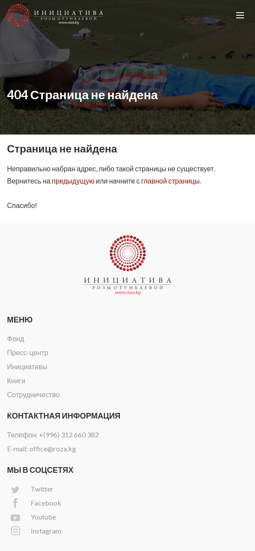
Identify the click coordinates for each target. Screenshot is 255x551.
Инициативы (27, 366)
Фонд (15, 338)
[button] (240, 15)
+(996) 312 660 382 (69, 434)
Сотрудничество (33, 394)
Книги (16, 380)
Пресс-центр (27, 352)
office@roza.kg (52, 448)
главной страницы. (171, 181)
